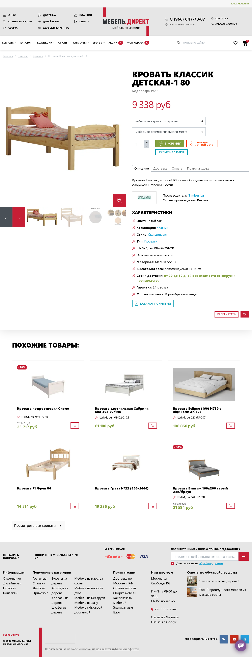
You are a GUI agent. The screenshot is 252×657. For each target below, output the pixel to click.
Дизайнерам (51, 21)
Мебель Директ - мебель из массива (18, 642)
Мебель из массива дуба (88, 590)
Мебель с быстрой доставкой (88, 609)
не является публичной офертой (117, 649)
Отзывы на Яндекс (20, 21)
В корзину (170, 144)
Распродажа (138, 43)
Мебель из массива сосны (88, 580)
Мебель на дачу (86, 602)
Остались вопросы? (11, 556)
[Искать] (178, 42)
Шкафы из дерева (58, 609)
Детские (39, 588)
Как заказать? (240, 3)
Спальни (39, 583)
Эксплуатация (123, 607)
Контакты (219, 18)
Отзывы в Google (164, 622)
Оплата (84, 21)
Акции (116, 43)
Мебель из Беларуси (89, 598)
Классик (162, 227)
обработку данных (211, 563)
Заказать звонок (224, 23)
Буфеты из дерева (59, 580)
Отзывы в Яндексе (165, 617)
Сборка (13, 27)
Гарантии (85, 15)
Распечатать (226, 314)
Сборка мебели (124, 593)
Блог (116, 612)
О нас (12, 15)
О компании (12, 578)
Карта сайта (11, 635)
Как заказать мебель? (122, 600)
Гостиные (40, 578)
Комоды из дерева (59, 590)
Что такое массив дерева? (213, 581)
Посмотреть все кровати (38, 525)
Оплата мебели (124, 588)
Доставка (49, 15)
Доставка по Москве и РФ (123, 580)
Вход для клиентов (56, 27)
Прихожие (40, 593)
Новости (9, 588)
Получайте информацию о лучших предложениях (205, 549)
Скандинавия (157, 234)
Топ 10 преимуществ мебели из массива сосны (216, 592)
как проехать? (163, 609)
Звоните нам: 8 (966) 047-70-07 (56, 556)
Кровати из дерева (59, 600)
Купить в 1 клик (171, 152)
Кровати (150, 241)
